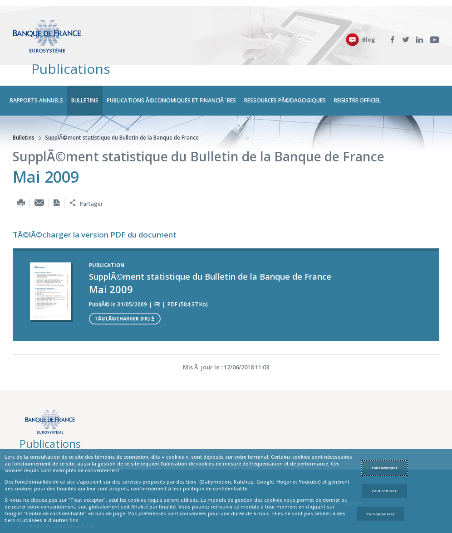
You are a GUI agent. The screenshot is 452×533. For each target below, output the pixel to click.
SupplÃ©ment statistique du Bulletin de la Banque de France (122, 111)
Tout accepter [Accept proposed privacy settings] (384, 467)
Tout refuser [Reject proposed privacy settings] (384, 491)
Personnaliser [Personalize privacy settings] (380, 514)
